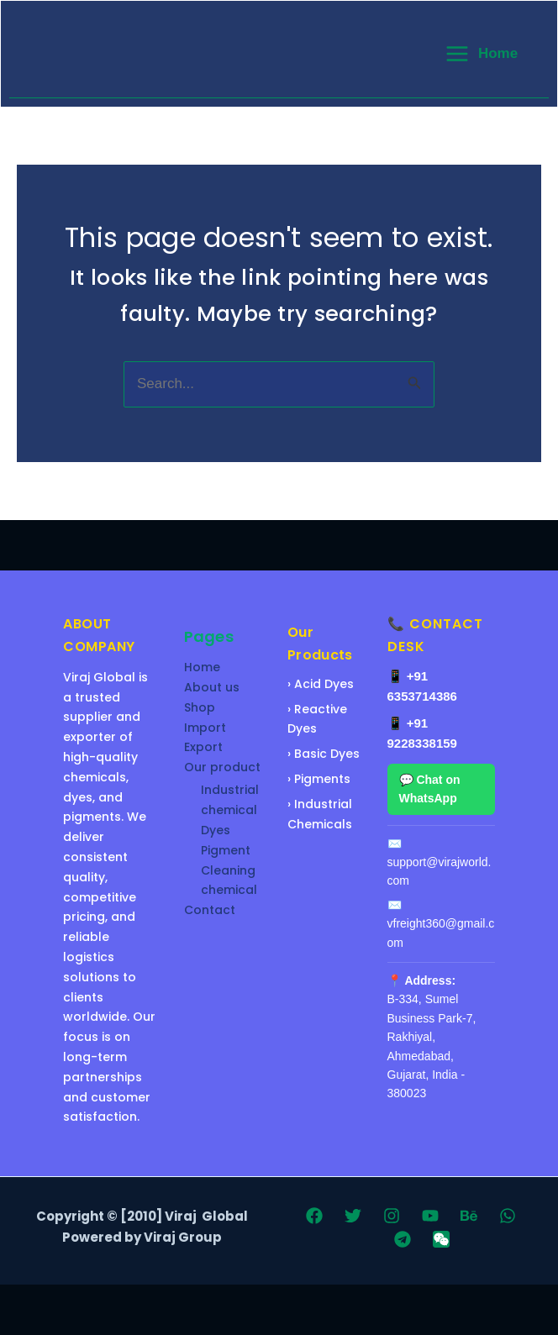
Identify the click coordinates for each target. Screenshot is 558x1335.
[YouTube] (430, 1215)
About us (212, 687)
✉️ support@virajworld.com (439, 862)
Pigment (225, 850)
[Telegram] (402, 1239)
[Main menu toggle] (481, 53)
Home (202, 667)
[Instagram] (391, 1215)
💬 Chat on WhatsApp (430, 789)
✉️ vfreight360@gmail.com (441, 923)
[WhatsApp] (507, 1215)
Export (203, 746)
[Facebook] (314, 1215)
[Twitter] (353, 1215)
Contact (209, 909)
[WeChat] (441, 1239)
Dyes (215, 830)
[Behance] (469, 1215)
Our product (222, 767)
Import (205, 727)
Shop (199, 707)
